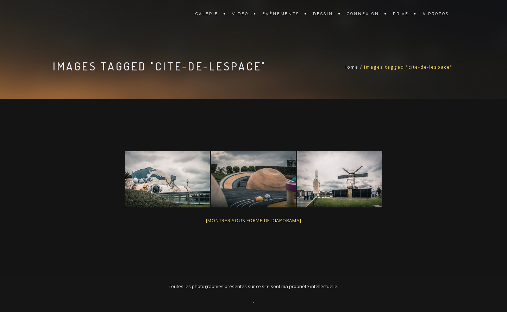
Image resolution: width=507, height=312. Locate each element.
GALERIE (206, 14)
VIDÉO (240, 14)
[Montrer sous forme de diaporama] (253, 220)
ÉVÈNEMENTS (281, 14)
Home (351, 67)
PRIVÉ (401, 14)
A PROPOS (436, 14)
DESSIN (323, 14)
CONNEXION (363, 14)
